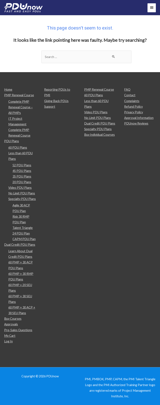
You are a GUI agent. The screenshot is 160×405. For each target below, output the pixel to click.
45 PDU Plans (21, 171)
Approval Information (139, 118)
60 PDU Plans (17, 147)
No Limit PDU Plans (21, 193)
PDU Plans (11, 141)
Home (8, 89)
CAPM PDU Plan (24, 239)
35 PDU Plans (21, 176)
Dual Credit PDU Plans (19, 244)
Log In (8, 341)
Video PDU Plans (20, 187)
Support (49, 106)
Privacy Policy (133, 112)
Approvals (11, 324)
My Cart (9, 335)
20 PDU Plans (21, 182)
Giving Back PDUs (56, 101)
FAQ (127, 89)
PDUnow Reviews (136, 123)
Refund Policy (133, 106)
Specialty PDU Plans (22, 199)
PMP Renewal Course (19, 95)
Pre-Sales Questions (18, 330)
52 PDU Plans (21, 165)
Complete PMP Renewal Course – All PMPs (20, 107)
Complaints (131, 101)
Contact (129, 95)
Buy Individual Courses (99, 134)
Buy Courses (12, 318)
